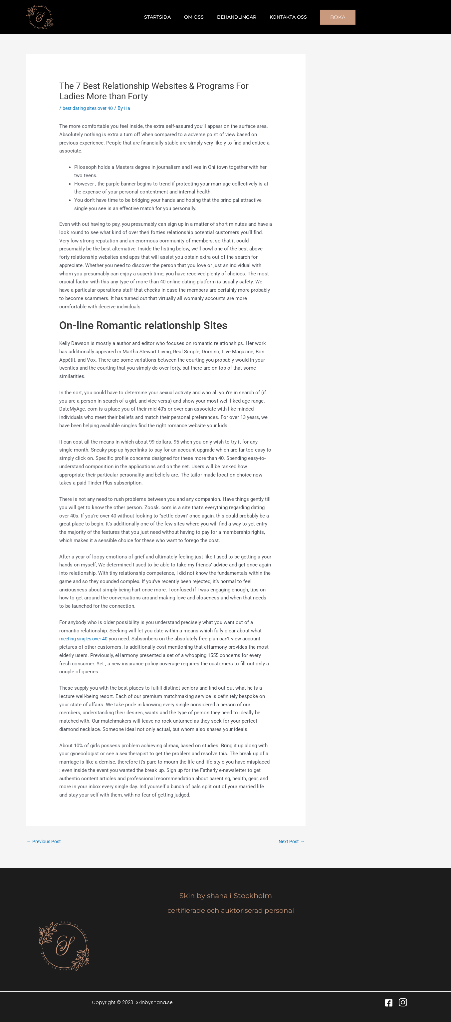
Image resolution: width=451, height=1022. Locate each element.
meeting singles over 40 (85, 639)
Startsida (163, 17)
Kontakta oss (282, 17)
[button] (329, 17)
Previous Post (45, 842)
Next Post (291, 842)
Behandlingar (234, 17)
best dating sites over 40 (90, 108)
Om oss (196, 17)
